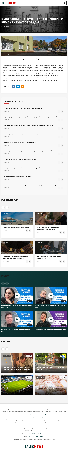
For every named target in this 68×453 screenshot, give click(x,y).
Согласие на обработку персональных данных (34, 417)
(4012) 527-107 (31, 436)
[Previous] (3, 210)
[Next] (7, 210)
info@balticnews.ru (41, 436)
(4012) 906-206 (32, 433)
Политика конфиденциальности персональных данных (34, 414)
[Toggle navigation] (65, 3)
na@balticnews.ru (41, 433)
